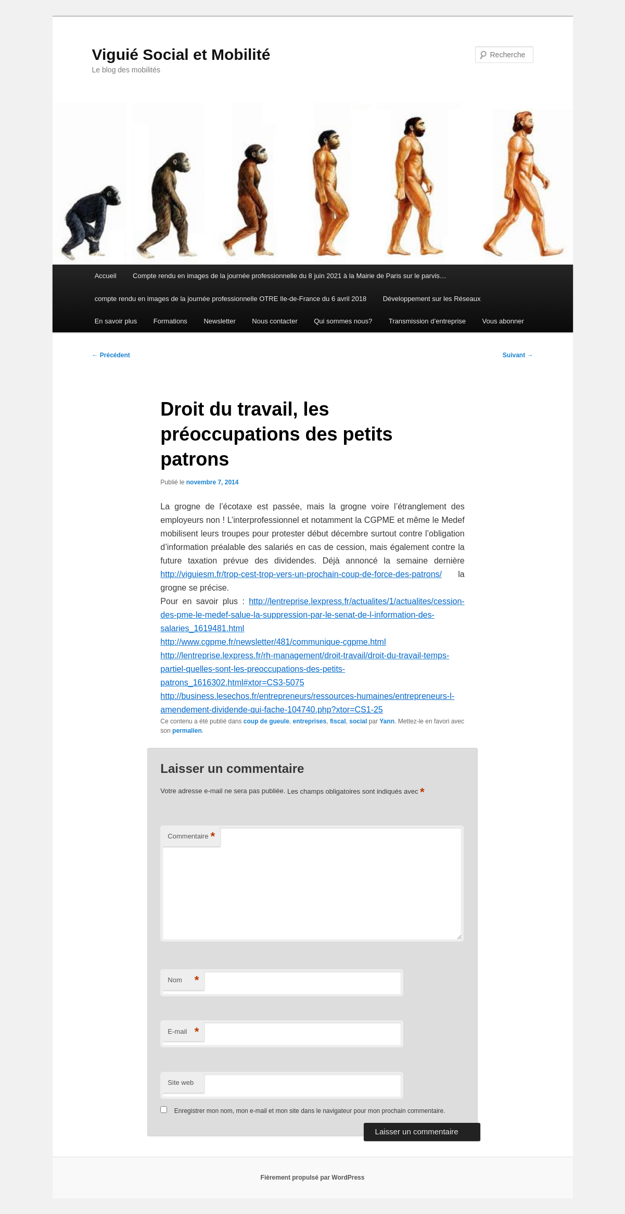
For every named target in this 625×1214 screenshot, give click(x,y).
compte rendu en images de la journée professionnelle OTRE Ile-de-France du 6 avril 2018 (230, 299)
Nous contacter (274, 321)
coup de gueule (266, 721)
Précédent (111, 355)
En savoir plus (116, 321)
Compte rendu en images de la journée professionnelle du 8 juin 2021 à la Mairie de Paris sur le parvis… (290, 276)
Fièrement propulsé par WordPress (313, 1177)
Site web (181, 1082)
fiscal (338, 721)
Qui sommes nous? (343, 321)
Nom (183, 980)
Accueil (106, 276)
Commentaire (191, 836)
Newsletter (219, 321)
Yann (386, 721)
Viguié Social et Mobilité (181, 54)
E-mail (183, 1032)
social (358, 721)
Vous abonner (503, 321)
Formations (170, 321)
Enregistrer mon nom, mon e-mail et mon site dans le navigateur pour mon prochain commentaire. (309, 1111)
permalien (187, 730)
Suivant (518, 355)
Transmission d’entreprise (427, 321)
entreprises (310, 721)
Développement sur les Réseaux (432, 299)
